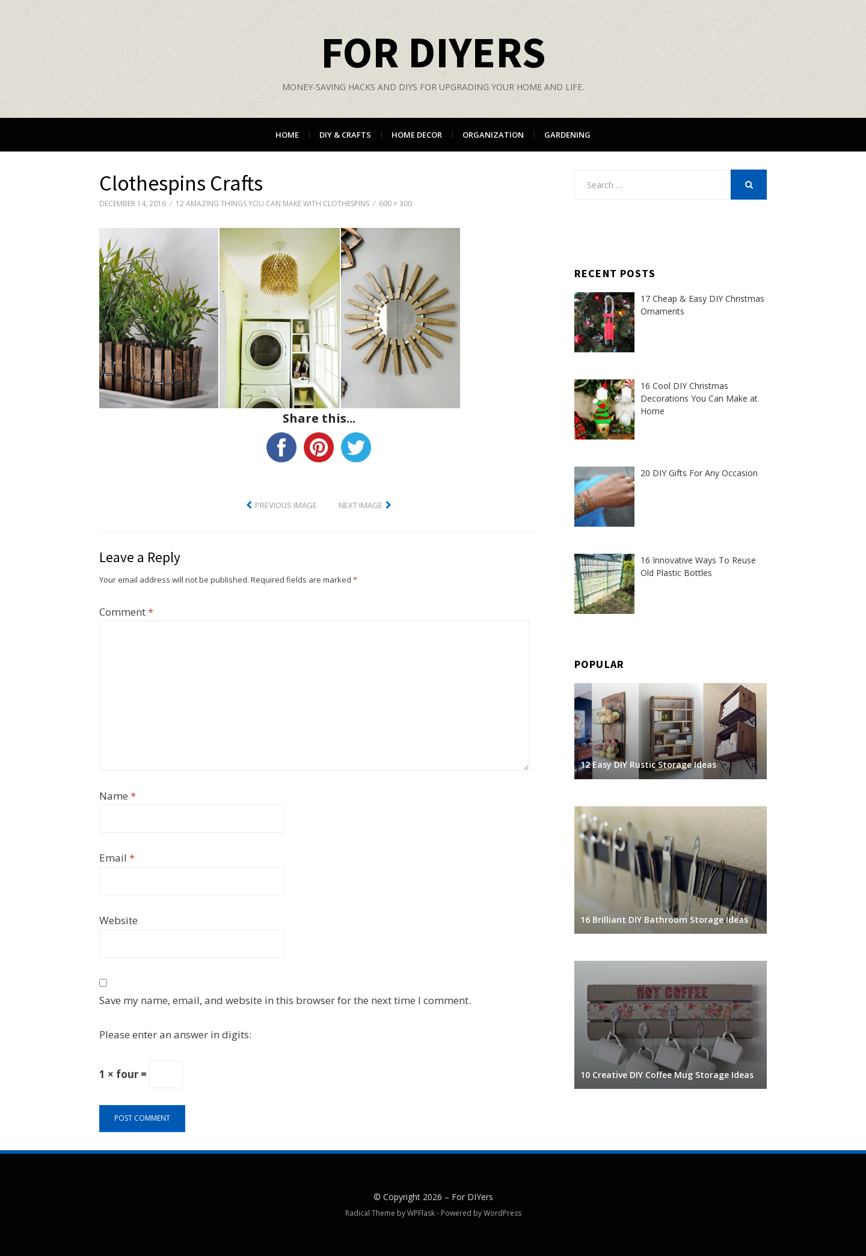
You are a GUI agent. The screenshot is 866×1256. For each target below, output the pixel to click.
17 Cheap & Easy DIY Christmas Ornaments (702, 305)
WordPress (502, 1213)
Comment (126, 612)
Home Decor (417, 134)
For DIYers (433, 52)
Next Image (360, 505)
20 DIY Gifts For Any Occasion (699, 473)
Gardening (567, 134)
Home (287, 134)
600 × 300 (395, 203)
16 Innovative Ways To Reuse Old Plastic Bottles (698, 566)
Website (118, 920)
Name (117, 796)
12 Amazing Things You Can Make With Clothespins (272, 203)
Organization (493, 134)
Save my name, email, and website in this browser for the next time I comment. (285, 1000)
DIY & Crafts (345, 134)
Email (117, 858)
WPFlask (421, 1213)
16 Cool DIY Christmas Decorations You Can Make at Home (699, 398)
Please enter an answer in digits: (175, 1034)
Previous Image (286, 505)
